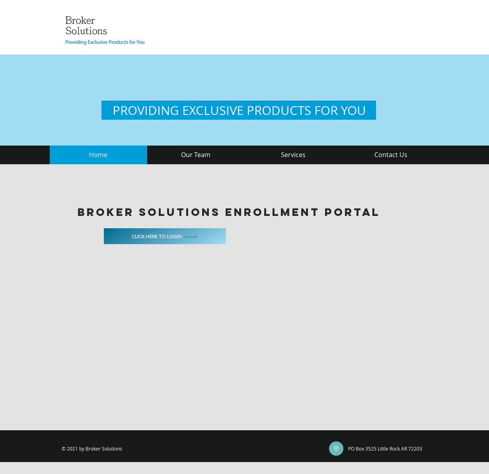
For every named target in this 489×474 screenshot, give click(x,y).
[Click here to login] (165, 236)
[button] (196, 155)
